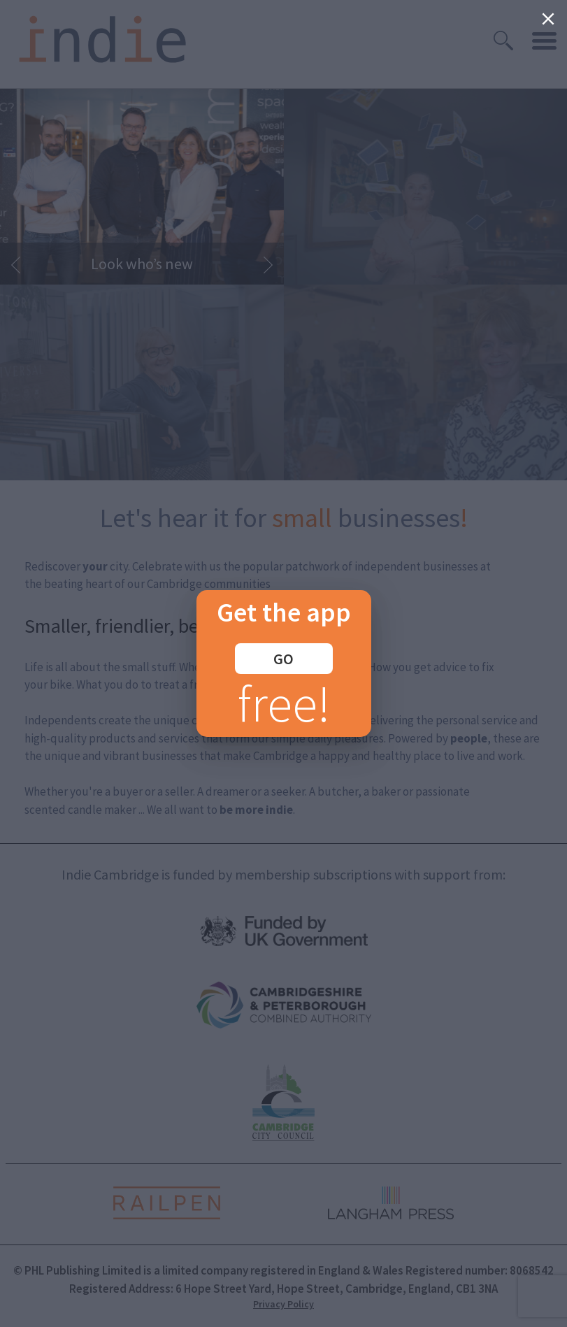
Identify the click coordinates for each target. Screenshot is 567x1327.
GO (283, 658)
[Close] (548, 19)
